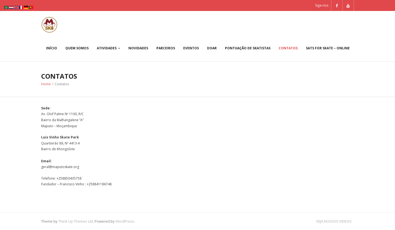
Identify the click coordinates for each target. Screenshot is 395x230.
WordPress (124, 221)
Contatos (288, 48)
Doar (212, 48)
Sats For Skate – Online (328, 48)
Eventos (191, 48)
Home (46, 84)
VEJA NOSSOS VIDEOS (334, 221)
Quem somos (77, 48)
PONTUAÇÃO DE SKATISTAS (247, 48)
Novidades (138, 48)
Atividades (107, 48)
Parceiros (165, 48)
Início (51, 48)
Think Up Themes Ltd (75, 221)
